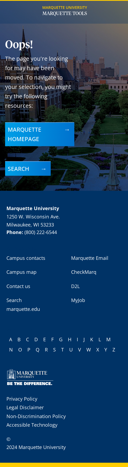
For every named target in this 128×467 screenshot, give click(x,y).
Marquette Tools (64, 13)
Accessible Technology (31, 425)
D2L (75, 286)
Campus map (21, 272)
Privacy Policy (21, 399)
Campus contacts (25, 258)
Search (18, 169)
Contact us (18, 286)
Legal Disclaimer (25, 407)
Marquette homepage (24, 134)
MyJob (78, 300)
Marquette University (64, 7)
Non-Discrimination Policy (36, 416)
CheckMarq (83, 272)
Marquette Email (89, 258)
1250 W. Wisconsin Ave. (33, 216)
